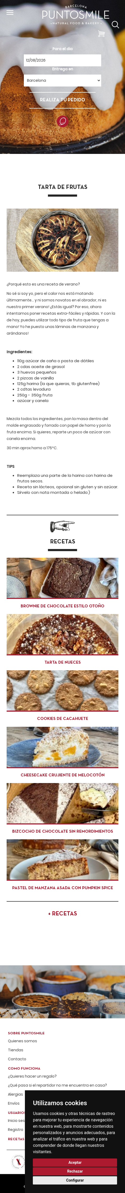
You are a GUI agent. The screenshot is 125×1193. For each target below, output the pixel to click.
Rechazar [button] (75, 1171)
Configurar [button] (75, 1180)
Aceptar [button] (75, 1162)
